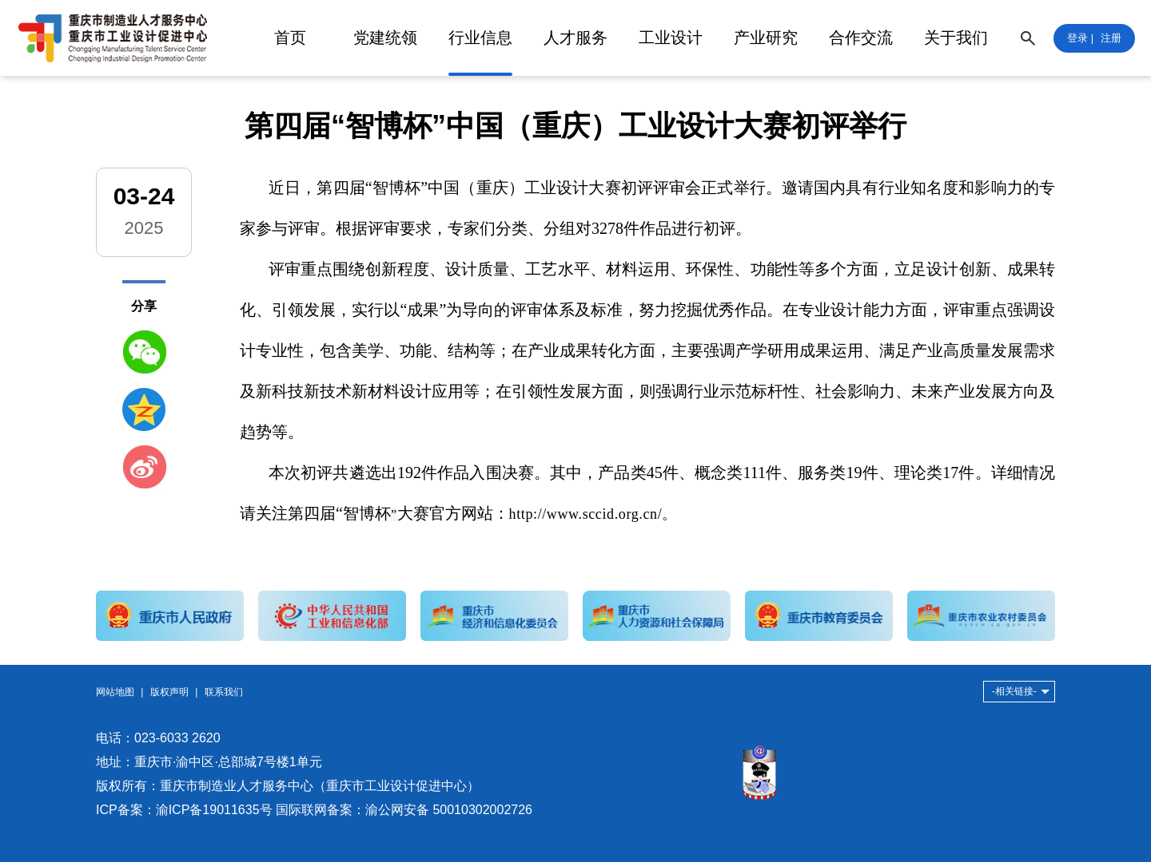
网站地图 (115, 692)
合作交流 (861, 37)
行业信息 (480, 37)
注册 (1111, 38)
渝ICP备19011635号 (214, 810)
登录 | (1080, 38)
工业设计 (671, 37)
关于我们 (956, 37)
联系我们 (224, 692)
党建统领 (385, 37)
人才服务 (575, 37)
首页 (290, 37)
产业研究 (766, 37)
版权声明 (169, 692)
